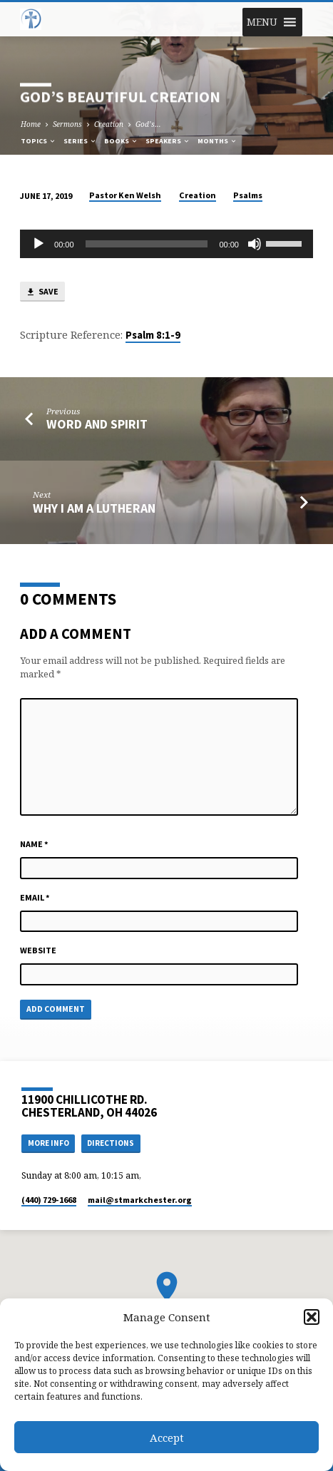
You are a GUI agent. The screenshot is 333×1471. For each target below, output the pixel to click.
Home (31, 124)
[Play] (38, 244)
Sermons (67, 124)
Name (34, 844)
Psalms (247, 195)
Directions (110, 1143)
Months (217, 140)
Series (80, 140)
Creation (108, 124)
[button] (311, 1317)
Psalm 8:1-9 (152, 335)
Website (38, 950)
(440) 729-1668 (48, 1199)
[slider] (147, 243)
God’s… (148, 124)
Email (35, 897)
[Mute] (254, 244)
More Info (48, 1143)
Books (121, 140)
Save (42, 292)
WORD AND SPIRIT (97, 424)
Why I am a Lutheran (94, 508)
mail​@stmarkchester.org (140, 1199)
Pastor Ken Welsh (125, 195)
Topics (38, 140)
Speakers (167, 140)
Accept (167, 1437)
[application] (166, 244)
